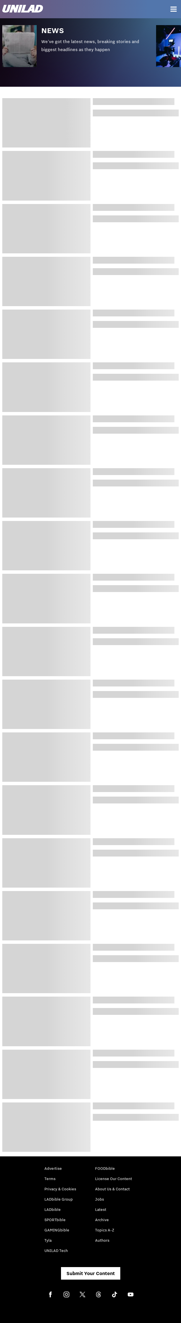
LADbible (52, 1209)
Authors (102, 1240)
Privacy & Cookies (60, 1188)
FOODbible (105, 1168)
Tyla (48, 1240)
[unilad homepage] (22, 9)
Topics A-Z (104, 1230)
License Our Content (113, 1178)
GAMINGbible (56, 1230)
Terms (50, 1178)
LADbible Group (58, 1199)
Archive (102, 1219)
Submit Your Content (90, 1273)
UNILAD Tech (56, 1250)
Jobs (99, 1199)
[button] (79, 50)
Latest (100, 1209)
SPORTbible (55, 1219)
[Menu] (173, 9)
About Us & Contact (112, 1188)
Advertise (53, 1168)
